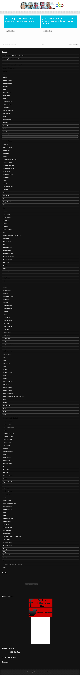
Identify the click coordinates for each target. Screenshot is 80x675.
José (4, 275)
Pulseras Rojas (7, 442)
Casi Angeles (6, 113)
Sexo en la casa (7, 494)
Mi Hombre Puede (7, 387)
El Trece (5, 180)
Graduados (6, 238)
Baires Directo (6, 95)
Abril (4, 62)
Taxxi (4, 512)
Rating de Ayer (7, 457)
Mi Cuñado (5, 384)
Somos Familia (7, 500)
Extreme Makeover (8, 205)
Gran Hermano (6, 241)
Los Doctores (6, 335)
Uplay (4, 552)
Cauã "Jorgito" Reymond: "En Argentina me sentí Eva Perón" (19, 19)
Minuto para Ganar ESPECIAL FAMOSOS (13, 396)
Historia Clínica (7, 250)
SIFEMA (5, 497)
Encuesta (5, 189)
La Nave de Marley (8, 308)
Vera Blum (5, 558)
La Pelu (5, 287)
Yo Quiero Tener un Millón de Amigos (12, 564)
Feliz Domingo (6, 214)
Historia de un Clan (8, 253)
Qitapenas (5, 448)
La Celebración (7, 290)
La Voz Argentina (7, 320)
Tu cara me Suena (7, 542)
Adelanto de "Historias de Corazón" (12, 65)
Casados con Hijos (8, 110)
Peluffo (5, 430)
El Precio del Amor (8, 174)
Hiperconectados (7, 247)
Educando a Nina (7, 147)
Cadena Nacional (7, 101)
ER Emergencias (7, 199)
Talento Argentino (7, 509)
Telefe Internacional (8, 518)
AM (4, 74)
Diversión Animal (7, 141)
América (5, 77)
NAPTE (5, 402)
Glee (4, 232)
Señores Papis (6, 485)
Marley (4, 360)
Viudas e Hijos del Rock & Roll (11, 561)
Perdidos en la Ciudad (8, 433)
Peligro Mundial (7, 424)
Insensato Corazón (8, 272)
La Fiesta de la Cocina (8, 296)
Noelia (4, 409)
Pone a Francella (7, 439)
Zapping (5, 567)
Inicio (42, 44)
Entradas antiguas (74, 44)
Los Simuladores (7, 351)
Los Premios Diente (8, 345)
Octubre (5, 415)
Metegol (5, 378)
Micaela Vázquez (7, 390)
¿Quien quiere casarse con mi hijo (12, 59)
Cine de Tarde (6, 126)
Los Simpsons (6, 348)
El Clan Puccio (6, 150)
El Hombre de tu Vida (8, 165)
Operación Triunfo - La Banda (10, 418)
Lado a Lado (6, 323)
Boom (4, 98)
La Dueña (5, 293)
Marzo (4, 366)
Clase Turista (6, 132)
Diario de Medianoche (8, 135)
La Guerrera (6, 299)
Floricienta (5, 220)
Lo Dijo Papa (6, 329)
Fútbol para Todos (7, 229)
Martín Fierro (6, 363)
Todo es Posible (7, 530)
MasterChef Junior (8, 372)
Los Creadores (7, 332)
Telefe (4, 515)
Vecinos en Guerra (8, 555)
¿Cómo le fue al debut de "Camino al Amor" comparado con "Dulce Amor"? (58, 21)
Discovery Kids (7, 138)
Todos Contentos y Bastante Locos (12, 536)
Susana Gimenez (7, 506)
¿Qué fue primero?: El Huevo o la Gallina (13, 55)
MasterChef (6, 369)
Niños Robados (7, 406)
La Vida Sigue (6, 317)
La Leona (5, 302)
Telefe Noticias (7, 521)
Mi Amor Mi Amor (7, 381)
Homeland (5, 265)
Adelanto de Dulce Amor (9, 68)
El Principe (6, 177)
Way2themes (52, 672)
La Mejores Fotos (7, 305)
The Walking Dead (7, 527)
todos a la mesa (7, 533)
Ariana (4, 89)
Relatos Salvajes (7, 463)
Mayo (4, 375)
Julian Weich (6, 278)
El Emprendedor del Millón (10, 159)
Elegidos (5, 183)
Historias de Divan (8, 259)
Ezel (4, 208)
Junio (4, 284)
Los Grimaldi (6, 339)
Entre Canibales (7, 196)
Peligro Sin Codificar (8, 427)
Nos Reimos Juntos (8, 412)
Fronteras (5, 226)
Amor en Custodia (7, 80)
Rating (4, 454)
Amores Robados (7, 83)
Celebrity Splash (7, 119)
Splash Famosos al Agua (9, 503)
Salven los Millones (8, 475)
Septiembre (6, 488)
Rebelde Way (6, 460)
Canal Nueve (6, 107)
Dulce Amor (6, 144)
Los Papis (5, 342)
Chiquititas (6, 122)
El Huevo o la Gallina (8, 168)
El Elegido (5, 156)
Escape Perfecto (7, 202)
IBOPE (4, 269)
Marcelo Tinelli (6, 354)
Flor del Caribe (7, 217)
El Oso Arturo (6, 171)
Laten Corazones (7, 326)
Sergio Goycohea (7, 491)
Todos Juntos (6, 539)
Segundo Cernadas (8, 482)
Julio (4, 281)
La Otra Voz (6, 311)
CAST (4, 116)
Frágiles (5, 223)
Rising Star (6, 469)
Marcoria (5, 357)
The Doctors (6, 524)
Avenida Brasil (6, 92)
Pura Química (6, 445)
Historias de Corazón (8, 256)
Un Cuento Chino (7, 545)
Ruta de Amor (6, 472)
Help (4, 244)
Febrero (5, 211)
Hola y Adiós (6, 262)
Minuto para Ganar (8, 393)
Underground (6, 549)
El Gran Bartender (7, 162)
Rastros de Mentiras (8, 451)
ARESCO (5, 86)
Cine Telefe (6, 129)
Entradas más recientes (9, 44)
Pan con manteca (7, 421)
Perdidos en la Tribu (8, 436)
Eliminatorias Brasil (8, 186)
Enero (4, 192)
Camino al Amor (7, 104)
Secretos (5, 478)
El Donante (6, 153)
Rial (4, 466)
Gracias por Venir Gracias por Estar (12, 235)
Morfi (4, 399)
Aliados (5, 71)
